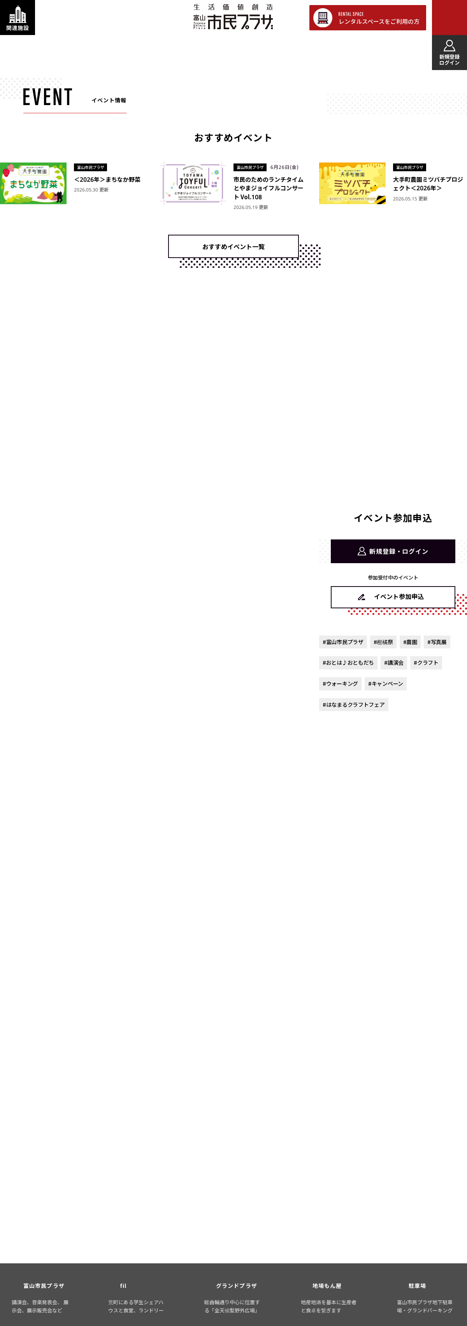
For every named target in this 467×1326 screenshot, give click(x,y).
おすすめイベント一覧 (233, 246)
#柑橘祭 (383, 642)
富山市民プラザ (233, 16)
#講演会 (394, 662)
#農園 (410, 642)
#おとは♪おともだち (348, 662)
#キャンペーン (385, 683)
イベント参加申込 (399, 596)
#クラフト (426, 662)
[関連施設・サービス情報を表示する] (17, 17)
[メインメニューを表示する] (449, 17)
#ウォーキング (340, 683)
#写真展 (437, 642)
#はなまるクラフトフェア (354, 704)
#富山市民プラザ (343, 642)
